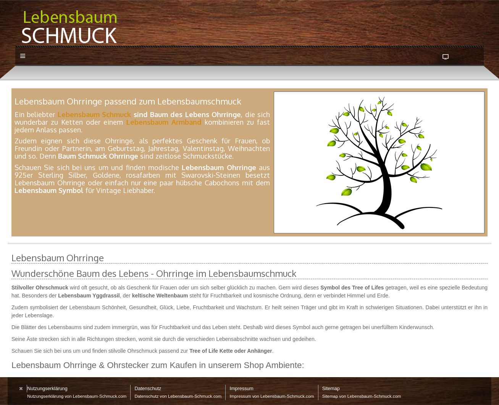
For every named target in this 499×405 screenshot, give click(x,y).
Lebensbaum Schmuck (94, 114)
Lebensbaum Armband (164, 121)
